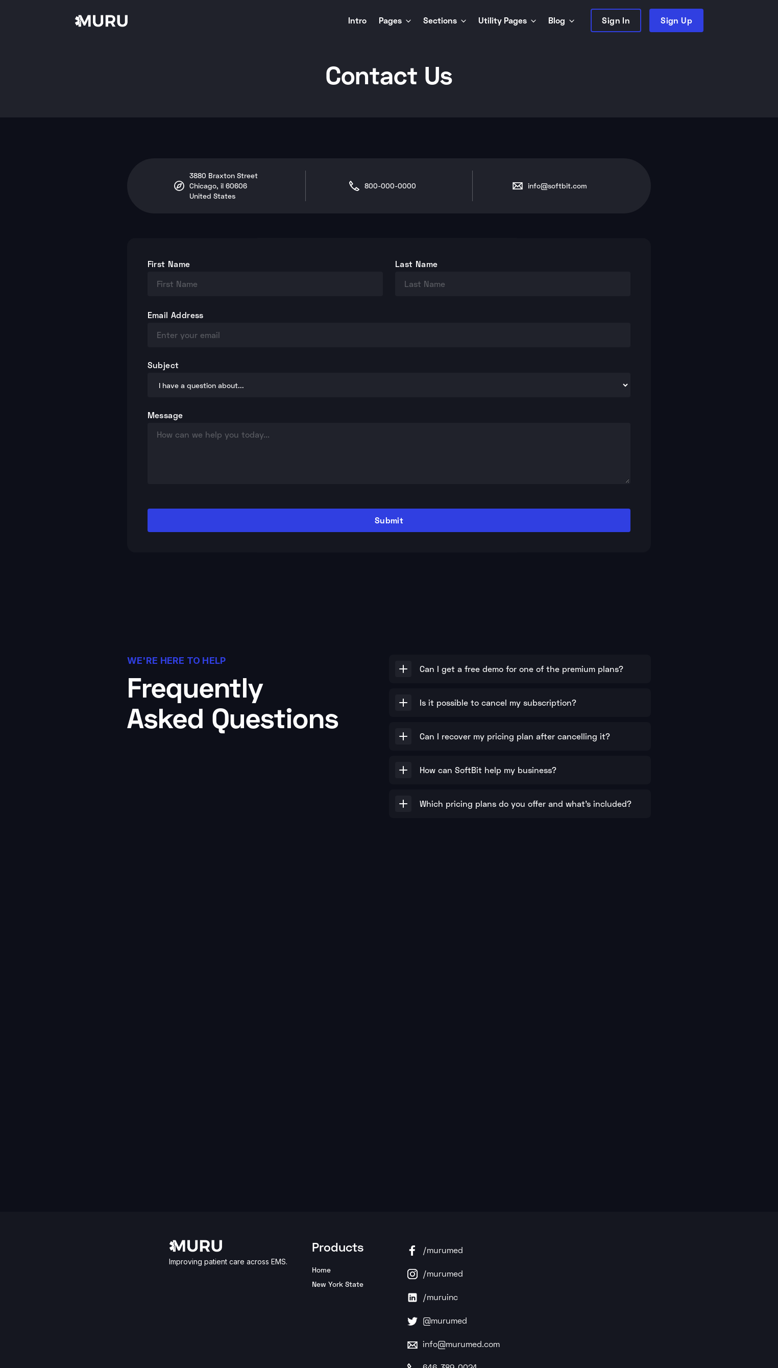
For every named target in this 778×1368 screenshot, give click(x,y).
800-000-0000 (390, 185)
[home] (209, 20)
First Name (169, 264)
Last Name (416, 264)
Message (165, 415)
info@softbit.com (557, 185)
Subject (163, 365)
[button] (520, 669)
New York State (337, 1284)
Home (321, 1269)
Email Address (176, 315)
